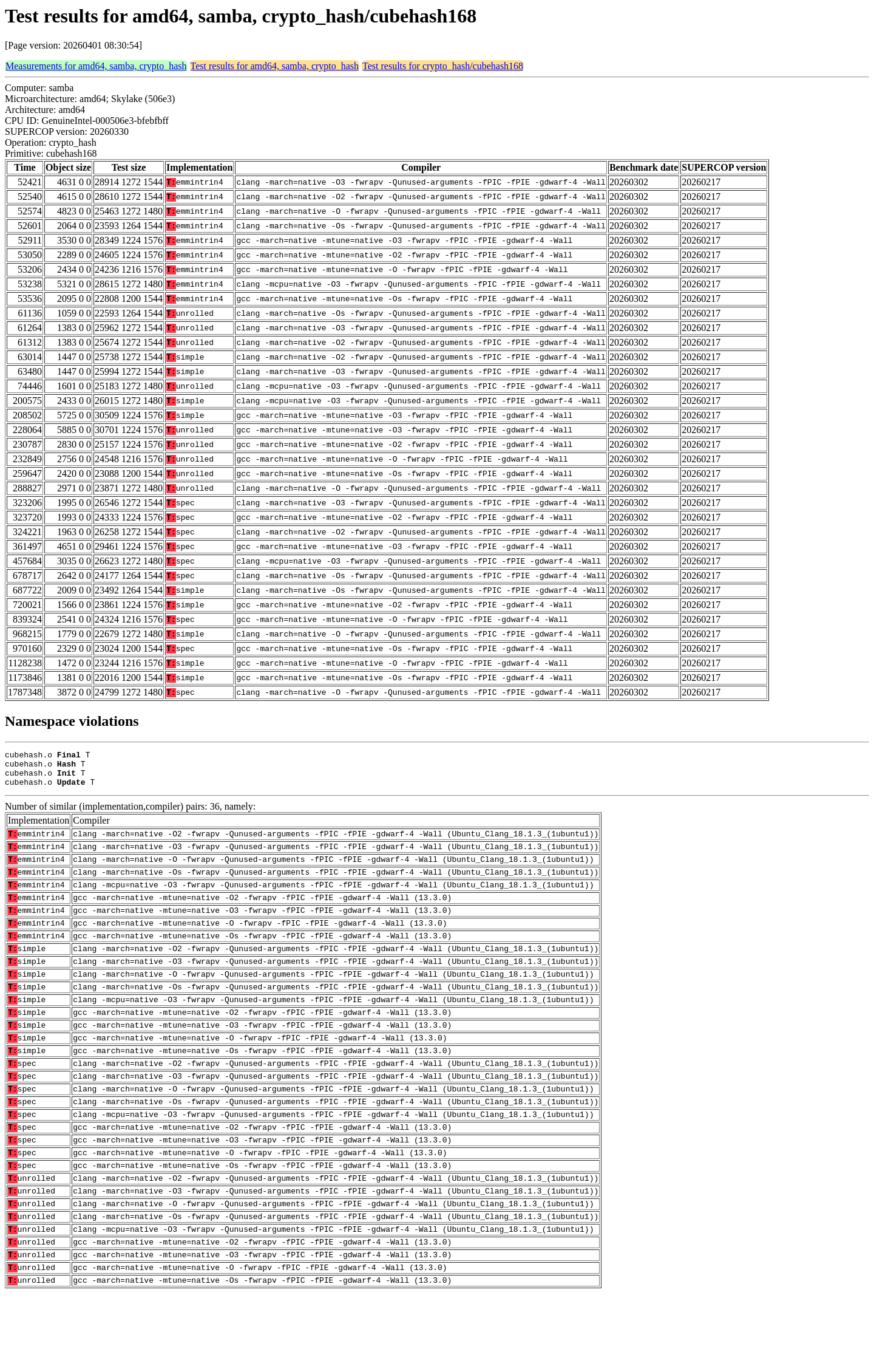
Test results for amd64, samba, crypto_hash (275, 66)
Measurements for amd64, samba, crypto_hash (96, 66)
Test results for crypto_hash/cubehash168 (442, 66)
